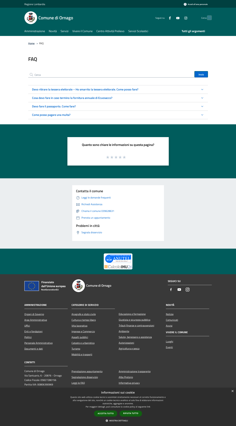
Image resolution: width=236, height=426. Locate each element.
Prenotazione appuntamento (87, 371)
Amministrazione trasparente (135, 371)
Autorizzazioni (126, 343)
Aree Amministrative (35, 320)
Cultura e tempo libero (84, 320)
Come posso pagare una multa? (51, 115)
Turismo (76, 349)
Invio (201, 74)
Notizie (170, 314)
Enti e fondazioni (33, 331)
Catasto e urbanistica (83, 343)
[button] (118, 420)
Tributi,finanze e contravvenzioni (136, 325)
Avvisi (169, 326)
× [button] (232, 391)
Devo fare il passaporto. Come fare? (54, 106)
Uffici (27, 326)
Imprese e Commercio (83, 331)
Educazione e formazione (132, 314)
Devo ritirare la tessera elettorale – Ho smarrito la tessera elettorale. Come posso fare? (85, 89)
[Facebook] (163, 17)
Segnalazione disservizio (85, 377)
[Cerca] (208, 18)
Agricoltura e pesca (129, 348)
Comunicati (172, 320)
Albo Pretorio (126, 377)
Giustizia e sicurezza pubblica (134, 320)
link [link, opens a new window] (148, 406)
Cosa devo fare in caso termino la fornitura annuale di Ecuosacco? (72, 98)
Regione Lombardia (34, 4)
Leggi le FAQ (78, 383)
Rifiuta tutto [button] (130, 413)
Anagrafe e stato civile (84, 314)
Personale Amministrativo (38, 343)
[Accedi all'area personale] (196, 4)
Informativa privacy (129, 383)
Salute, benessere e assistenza (135, 337)
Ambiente (124, 331)
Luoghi (169, 341)
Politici (28, 337)
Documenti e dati (33, 349)
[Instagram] (179, 17)
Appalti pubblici (80, 337)
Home (31, 43)
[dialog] (118, 407)
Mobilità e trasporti (82, 354)
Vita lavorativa (79, 326)
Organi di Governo (34, 314)
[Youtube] (171, 17)
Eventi (169, 347)
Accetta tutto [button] (106, 413)
